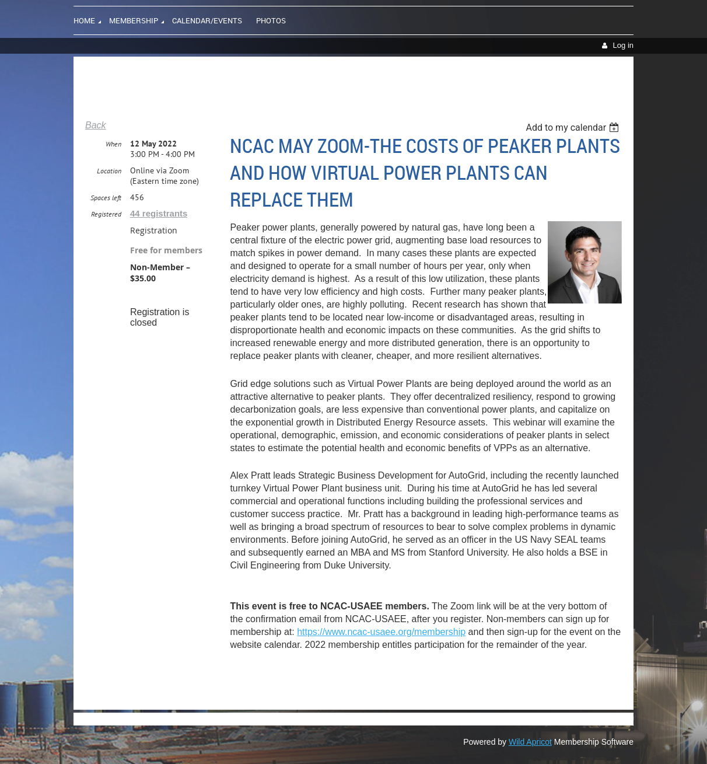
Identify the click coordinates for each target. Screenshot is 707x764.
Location (109, 170)
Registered (106, 214)
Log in (623, 45)
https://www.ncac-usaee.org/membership (381, 632)
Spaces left (105, 197)
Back (95, 125)
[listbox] (574, 127)
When (113, 143)
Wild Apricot (530, 741)
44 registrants (158, 213)
